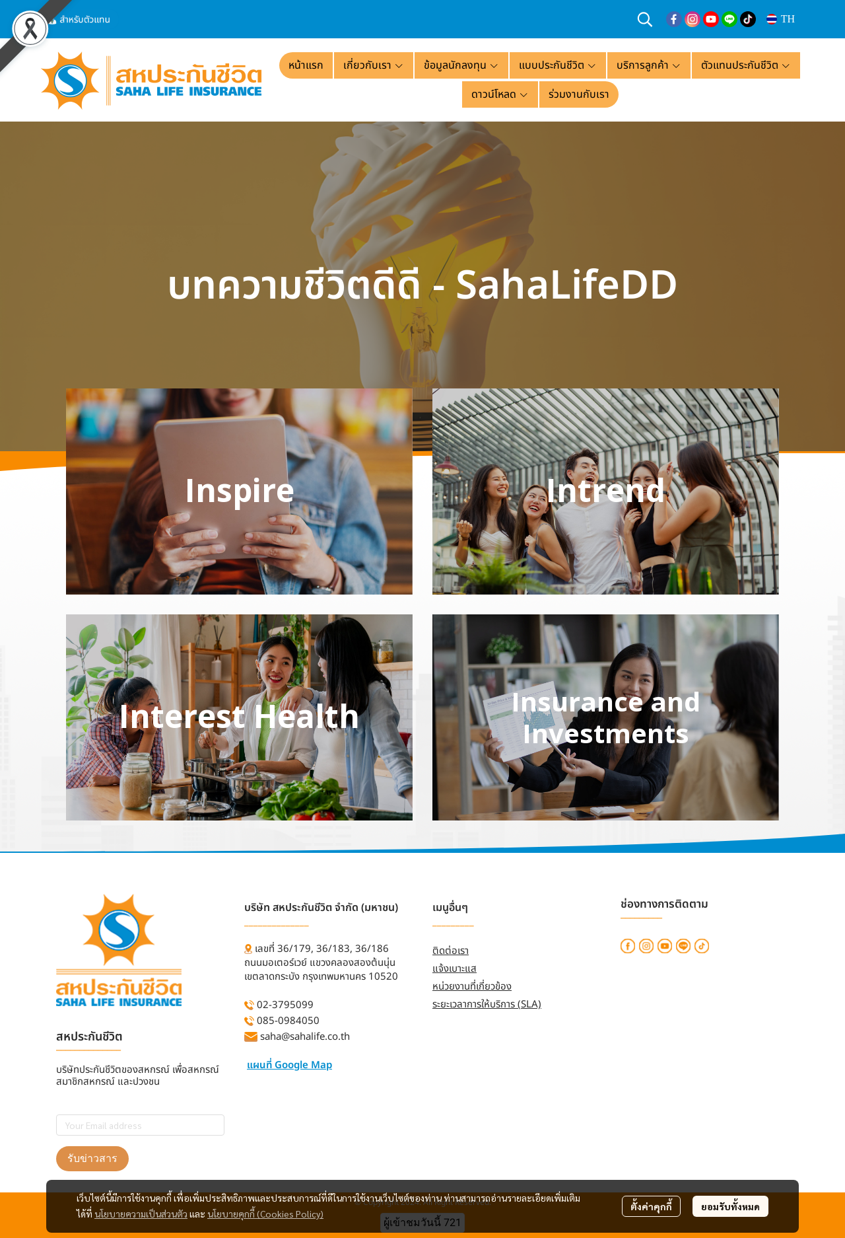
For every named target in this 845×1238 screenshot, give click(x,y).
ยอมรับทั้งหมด (730, 1206)
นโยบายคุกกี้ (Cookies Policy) (265, 1214)
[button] (645, 19)
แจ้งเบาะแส (454, 968)
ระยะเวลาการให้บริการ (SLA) (486, 1004)
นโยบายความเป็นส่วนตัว (140, 1214)
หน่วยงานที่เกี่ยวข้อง (472, 986)
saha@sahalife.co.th (305, 1036)
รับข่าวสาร (92, 1158)
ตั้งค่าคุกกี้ (651, 1206)
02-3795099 (285, 1005)
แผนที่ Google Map (289, 1065)
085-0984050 (288, 1021)
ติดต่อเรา (450, 951)
